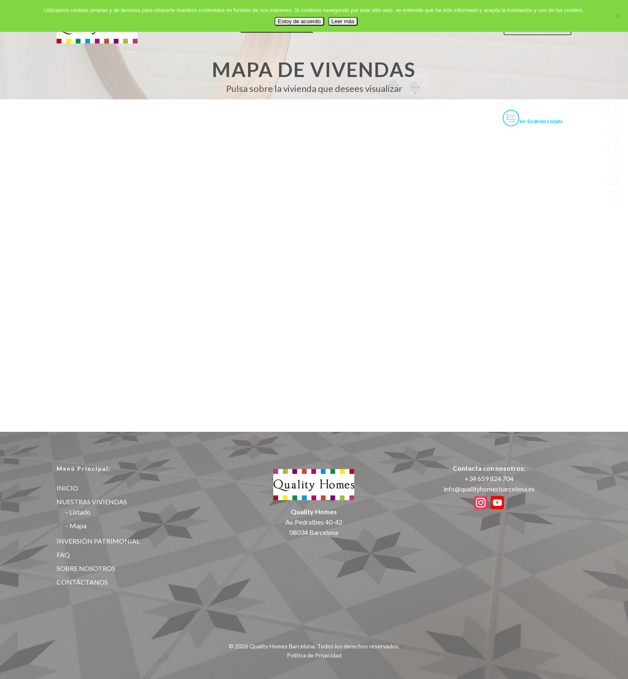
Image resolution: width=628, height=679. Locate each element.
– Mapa (75, 526)
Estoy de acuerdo (299, 21)
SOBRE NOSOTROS (86, 568)
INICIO (67, 488)
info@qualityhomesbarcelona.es (489, 489)
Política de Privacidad (314, 655)
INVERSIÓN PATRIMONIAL (98, 541)
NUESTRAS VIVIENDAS (92, 502)
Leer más (343, 21)
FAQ (63, 555)
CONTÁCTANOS (82, 582)
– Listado (78, 512)
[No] (618, 16)
